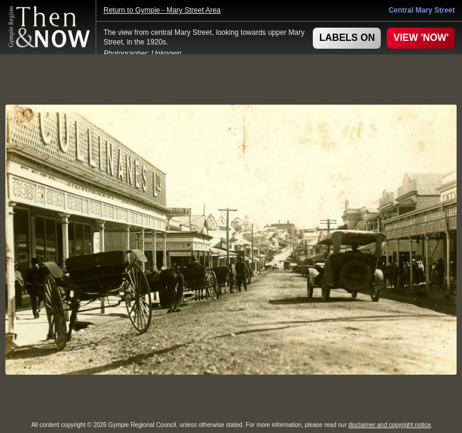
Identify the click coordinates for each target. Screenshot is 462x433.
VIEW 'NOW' (421, 37)
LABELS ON (347, 37)
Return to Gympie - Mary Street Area (162, 10)
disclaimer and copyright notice (389, 425)
